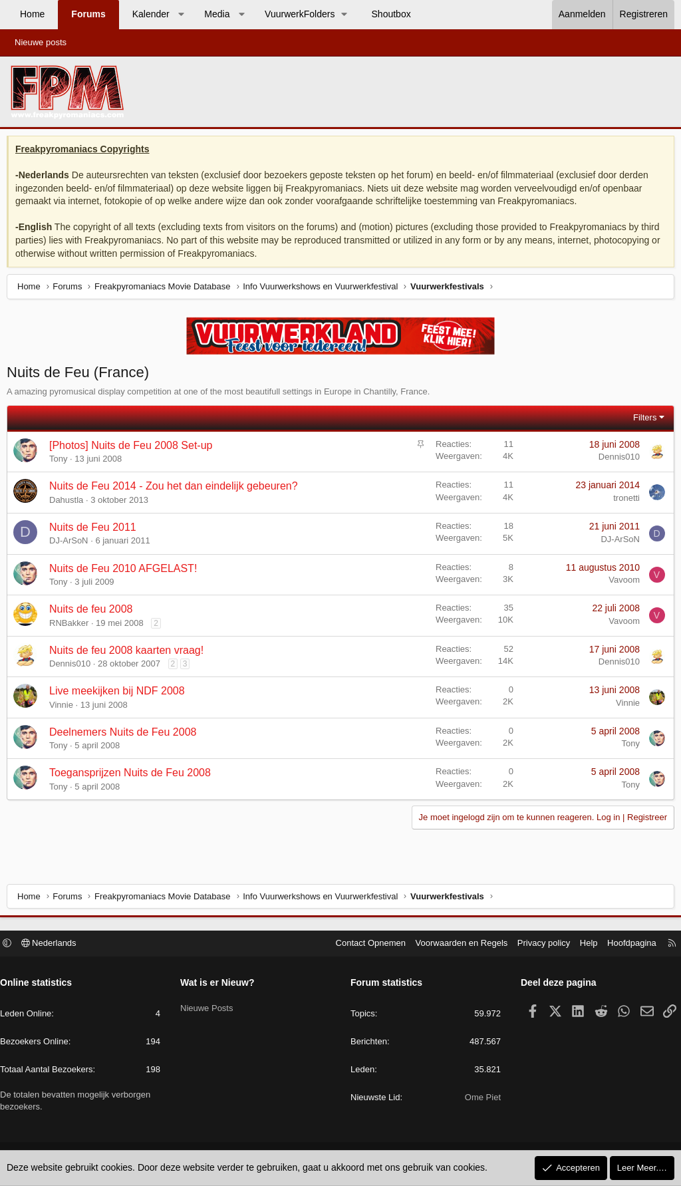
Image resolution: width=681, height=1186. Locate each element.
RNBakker (72, 626)
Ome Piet (479, 1099)
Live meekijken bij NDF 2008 (120, 694)
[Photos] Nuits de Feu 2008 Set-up (134, 448)
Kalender (151, 14)
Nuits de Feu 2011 (96, 530)
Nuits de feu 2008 (94, 612)
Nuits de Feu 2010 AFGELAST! (126, 571)
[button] (181, 14)
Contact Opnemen (364, 945)
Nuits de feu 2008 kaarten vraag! (130, 653)
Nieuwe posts (41, 42)
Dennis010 (615, 460)
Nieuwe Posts (210, 1007)
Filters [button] (641, 421)
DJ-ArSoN (72, 544)
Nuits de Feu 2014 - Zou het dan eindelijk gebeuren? (177, 489)
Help (582, 945)
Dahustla (69, 503)
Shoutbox (391, 14)
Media (216, 14)
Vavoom (620, 583)
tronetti (623, 501)
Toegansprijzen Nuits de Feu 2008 (133, 776)
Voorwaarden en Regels (455, 945)
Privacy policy (537, 945)
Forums (88, 14)
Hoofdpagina (625, 945)
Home (32, 14)
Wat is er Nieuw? (221, 984)
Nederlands (55, 945)
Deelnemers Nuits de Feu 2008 (126, 735)
